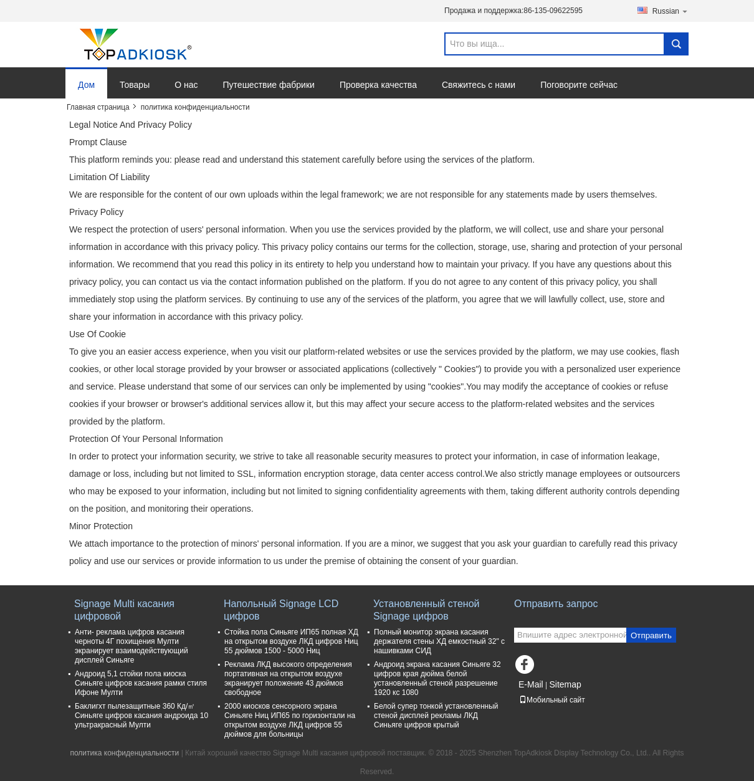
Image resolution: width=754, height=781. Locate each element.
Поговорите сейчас (579, 85)
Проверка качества (378, 85)
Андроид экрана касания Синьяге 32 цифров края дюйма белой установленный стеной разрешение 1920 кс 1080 (437, 678)
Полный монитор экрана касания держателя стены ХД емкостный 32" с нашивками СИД (439, 641)
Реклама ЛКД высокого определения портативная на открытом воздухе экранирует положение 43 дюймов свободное (288, 678)
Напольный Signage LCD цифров (281, 609)
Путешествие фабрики (269, 85)
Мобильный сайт (552, 700)
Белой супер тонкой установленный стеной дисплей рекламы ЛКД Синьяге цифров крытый (436, 715)
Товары (135, 85)
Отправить (651, 635)
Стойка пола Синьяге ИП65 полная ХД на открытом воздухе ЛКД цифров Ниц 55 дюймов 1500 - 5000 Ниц (291, 641)
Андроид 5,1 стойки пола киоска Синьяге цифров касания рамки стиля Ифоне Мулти (141, 683)
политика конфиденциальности (124, 753)
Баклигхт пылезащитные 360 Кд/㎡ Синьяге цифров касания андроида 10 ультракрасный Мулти (141, 715)
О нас (186, 85)
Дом (86, 85)
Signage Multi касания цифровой (124, 609)
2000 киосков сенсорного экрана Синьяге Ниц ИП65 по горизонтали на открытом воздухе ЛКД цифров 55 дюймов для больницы (289, 720)
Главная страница (98, 107)
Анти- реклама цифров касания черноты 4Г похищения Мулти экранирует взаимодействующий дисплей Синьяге (131, 646)
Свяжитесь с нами (478, 85)
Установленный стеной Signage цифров (426, 609)
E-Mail (530, 684)
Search (676, 43)
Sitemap (565, 684)
